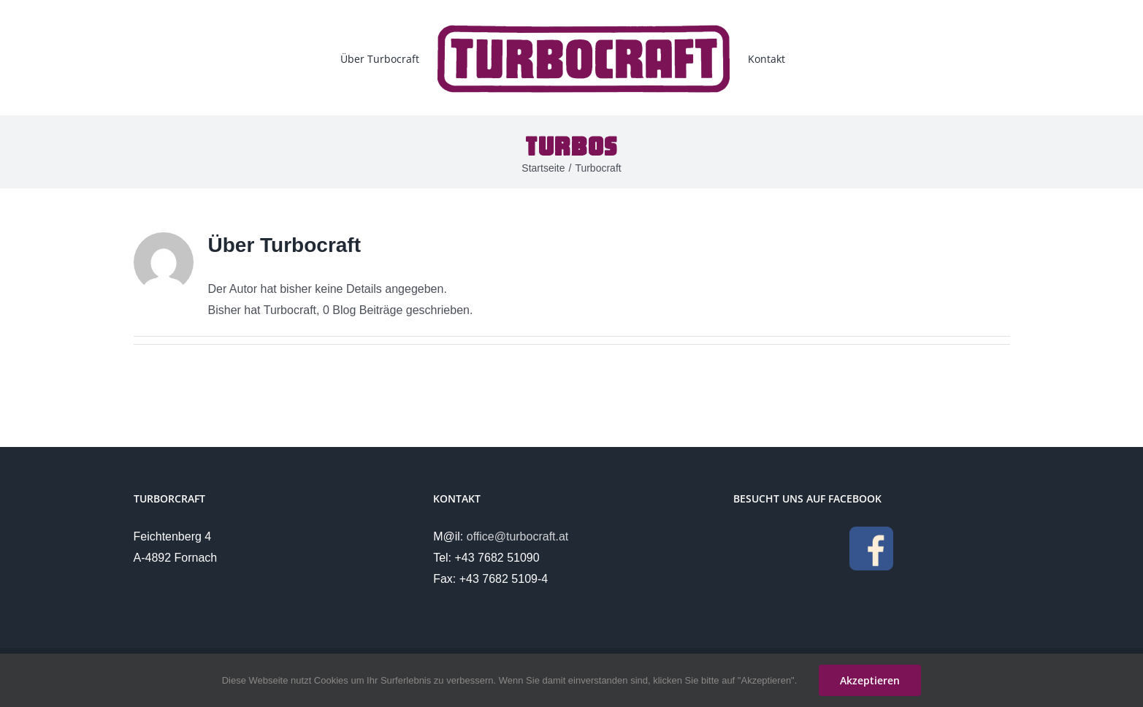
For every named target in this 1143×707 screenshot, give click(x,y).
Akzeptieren (870, 680)
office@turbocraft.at (518, 536)
